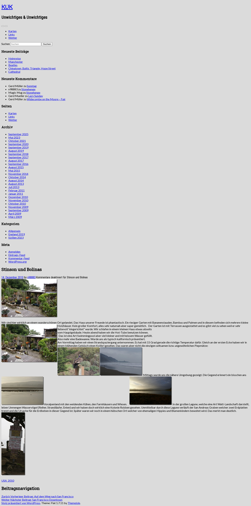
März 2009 (15, 216)
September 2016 (18, 164)
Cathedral (14, 71)
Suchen (5, 43)
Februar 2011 (16, 190)
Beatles (12, 65)
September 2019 (18, 147)
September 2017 (18, 157)
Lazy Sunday (35, 95)
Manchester (15, 61)
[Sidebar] (2, 26)
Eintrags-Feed (16, 255)
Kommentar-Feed (18, 258)
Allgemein (14, 231)
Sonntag (32, 86)
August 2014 (16, 180)
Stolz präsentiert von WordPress (20, 503)
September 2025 (18, 134)
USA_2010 (7, 480)
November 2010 (18, 200)
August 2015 (16, 167)
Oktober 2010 (17, 203)
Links (11, 34)
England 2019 (16, 234)
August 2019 (16, 150)
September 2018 (18, 154)
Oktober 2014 (17, 177)
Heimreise (14, 58)
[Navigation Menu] (6, 26)
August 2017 (16, 160)
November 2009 (18, 207)
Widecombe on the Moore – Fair (46, 99)
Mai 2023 (14, 137)
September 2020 (18, 144)
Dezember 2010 (18, 197)
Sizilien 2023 (16, 237)
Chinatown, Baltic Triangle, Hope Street (32, 68)
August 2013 (16, 183)
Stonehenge (28, 89)
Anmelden (14, 251)
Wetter (12, 37)
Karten (12, 31)
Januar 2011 (15, 193)
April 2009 (14, 213)
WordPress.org (17, 261)
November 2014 (18, 173)
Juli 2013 (13, 187)
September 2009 (18, 210)
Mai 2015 (14, 170)
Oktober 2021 (17, 140)
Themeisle (74, 503)
